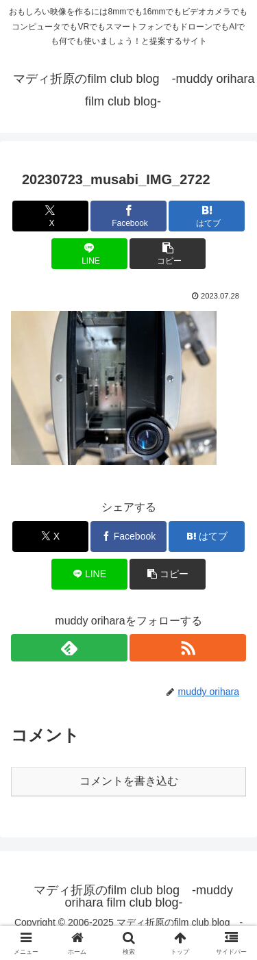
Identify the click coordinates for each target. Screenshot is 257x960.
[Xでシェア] (50, 216)
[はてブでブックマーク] (207, 216)
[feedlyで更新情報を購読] (69, 647)
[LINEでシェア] (89, 253)
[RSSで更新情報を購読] (188, 647)
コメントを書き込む (128, 781)
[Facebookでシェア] (128, 216)
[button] (168, 253)
